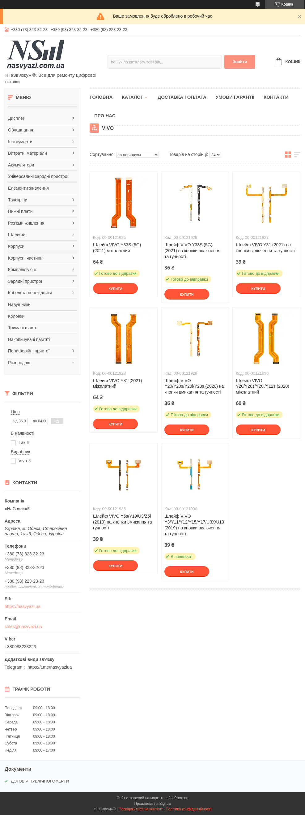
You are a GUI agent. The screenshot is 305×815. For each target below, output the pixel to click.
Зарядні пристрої (25, 281)
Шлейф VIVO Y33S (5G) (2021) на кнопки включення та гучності (192, 250)
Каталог (132, 97)
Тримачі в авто (22, 327)
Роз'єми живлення (26, 223)
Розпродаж (19, 362)
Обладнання (20, 129)
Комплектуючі (22, 269)
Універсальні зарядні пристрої (38, 176)
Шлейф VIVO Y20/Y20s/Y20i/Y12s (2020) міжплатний (262, 386)
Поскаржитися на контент (141, 809)
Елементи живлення (28, 188)
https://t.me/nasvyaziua (50, 667)
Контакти (276, 97)
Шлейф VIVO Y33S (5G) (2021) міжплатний (117, 247)
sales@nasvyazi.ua (23, 626)
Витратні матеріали (27, 153)
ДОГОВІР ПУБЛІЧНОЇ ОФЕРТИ (40, 781)
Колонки (16, 316)
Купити (115, 289)
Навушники (19, 304)
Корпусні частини (25, 258)
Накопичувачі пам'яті (29, 339)
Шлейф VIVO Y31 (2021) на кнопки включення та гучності (265, 247)
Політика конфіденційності (188, 809)
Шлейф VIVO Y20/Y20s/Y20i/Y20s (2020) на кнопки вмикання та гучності (194, 386)
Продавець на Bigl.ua (152, 803)
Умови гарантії (235, 97)
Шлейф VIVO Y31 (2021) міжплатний (117, 383)
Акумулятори (21, 164)
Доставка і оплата (182, 97)
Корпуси (16, 246)
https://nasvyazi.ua (22, 606)
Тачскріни (17, 199)
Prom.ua (181, 798)
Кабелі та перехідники (30, 292)
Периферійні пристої (28, 350)
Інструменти (20, 141)
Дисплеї (16, 118)
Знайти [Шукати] (240, 61)
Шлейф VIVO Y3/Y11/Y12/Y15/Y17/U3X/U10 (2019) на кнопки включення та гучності (194, 525)
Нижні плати (20, 211)
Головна (101, 97)
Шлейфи (16, 234)
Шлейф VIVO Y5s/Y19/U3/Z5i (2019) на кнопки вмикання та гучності (122, 522)
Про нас (105, 115)
